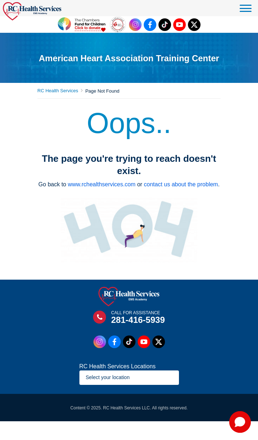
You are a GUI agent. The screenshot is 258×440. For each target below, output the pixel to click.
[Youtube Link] (179, 24)
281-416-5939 (138, 320)
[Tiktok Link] (164, 24)
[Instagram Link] (135, 24)
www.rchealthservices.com (102, 184)
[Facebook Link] (150, 24)
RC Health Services (57, 90)
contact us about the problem (181, 184)
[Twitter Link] (194, 24)
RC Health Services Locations (117, 366)
